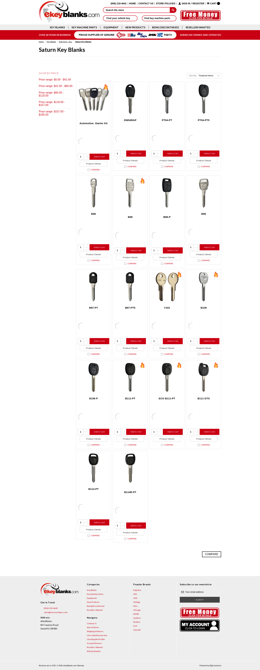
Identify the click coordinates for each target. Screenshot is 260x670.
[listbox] (209, 75)
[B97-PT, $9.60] (93, 287)
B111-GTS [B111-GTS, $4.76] (203, 398)
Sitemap (80, 666)
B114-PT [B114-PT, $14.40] (93, 489)
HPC (135, 594)
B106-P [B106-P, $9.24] (93, 398)
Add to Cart (99, 156)
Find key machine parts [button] (159, 18)
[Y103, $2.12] (167, 287)
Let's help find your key (97, 635)
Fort (135, 626)
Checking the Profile (96, 639)
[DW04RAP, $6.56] (130, 99)
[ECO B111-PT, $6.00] (167, 377)
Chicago (136, 610)
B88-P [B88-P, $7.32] (167, 217)
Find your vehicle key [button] (120, 18)
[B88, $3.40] (130, 193)
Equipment (111, 27)
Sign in (186, 3)
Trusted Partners (94, 643)
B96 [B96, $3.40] (203, 213)
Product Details (93, 163)
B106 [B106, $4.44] (204, 307)
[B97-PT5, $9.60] (130, 287)
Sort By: (193, 75)
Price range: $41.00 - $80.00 (55, 86)
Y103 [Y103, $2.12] (167, 307)
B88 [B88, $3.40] (130, 217)
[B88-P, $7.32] (167, 193)
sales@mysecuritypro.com (54, 612)
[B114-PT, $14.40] (93, 468)
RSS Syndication (94, 651)
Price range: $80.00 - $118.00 (51, 94)
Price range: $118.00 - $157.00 (52, 103)
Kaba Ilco (137, 590)
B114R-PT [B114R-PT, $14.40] (130, 492)
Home (132, 3)
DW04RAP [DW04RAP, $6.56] (130, 120)
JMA (135, 598)
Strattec (136, 622)
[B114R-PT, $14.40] (130, 468)
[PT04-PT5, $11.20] (203, 99)
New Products (135, 27)
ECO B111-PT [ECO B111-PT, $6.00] (167, 398)
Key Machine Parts (84, 27)
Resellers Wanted (198, 27)
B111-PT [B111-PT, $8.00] (130, 398)
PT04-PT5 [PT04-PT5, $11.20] (203, 120)
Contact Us (146, 3)
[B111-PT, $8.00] (130, 377)
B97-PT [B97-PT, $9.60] (93, 307)
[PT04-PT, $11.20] (167, 99)
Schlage (136, 602)
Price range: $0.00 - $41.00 (55, 79)
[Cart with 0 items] (213, 3)
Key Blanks (57, 27)
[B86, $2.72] (93, 193)
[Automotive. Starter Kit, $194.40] (93, 99)
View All (136, 630)
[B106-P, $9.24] (93, 377)
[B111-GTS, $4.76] (203, 377)
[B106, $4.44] (203, 287)
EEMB (136, 614)
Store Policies (165, 3)
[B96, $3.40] (203, 193)
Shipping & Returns (95, 631)
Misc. (135, 606)
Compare (94, 170)
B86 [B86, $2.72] (93, 213)
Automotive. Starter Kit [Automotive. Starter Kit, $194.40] (93, 123)
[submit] (173, 10)
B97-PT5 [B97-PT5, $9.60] (130, 307)
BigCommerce (215, 666)
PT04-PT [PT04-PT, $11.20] (167, 120)
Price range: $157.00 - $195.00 (52, 113)
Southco (137, 618)
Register (198, 3)
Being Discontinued (165, 27)
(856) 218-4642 (49, 608)
